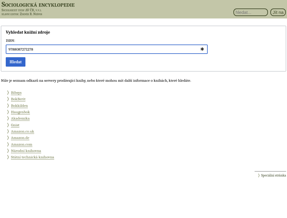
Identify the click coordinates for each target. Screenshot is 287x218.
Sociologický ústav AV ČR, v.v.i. (21, 10)
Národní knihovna (26, 150)
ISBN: (10, 40)
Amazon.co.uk (22, 131)
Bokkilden (19, 105)
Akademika (20, 118)
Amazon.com (21, 144)
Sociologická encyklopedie (38, 4)
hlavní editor (10, 14)
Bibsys (16, 92)
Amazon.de (20, 137)
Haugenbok (20, 112)
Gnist (15, 125)
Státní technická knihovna (32, 157)
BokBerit (18, 99)
